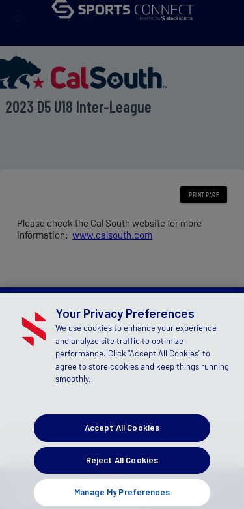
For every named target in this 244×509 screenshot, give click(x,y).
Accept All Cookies (122, 434)
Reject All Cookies (122, 466)
